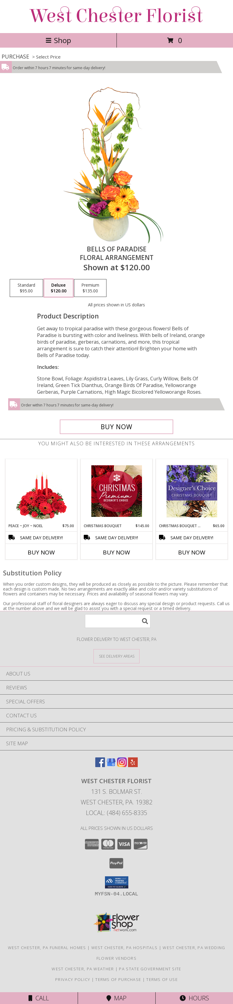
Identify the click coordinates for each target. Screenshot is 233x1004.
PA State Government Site (150, 969)
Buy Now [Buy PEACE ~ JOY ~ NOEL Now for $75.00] (41, 552)
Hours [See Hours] (194, 998)
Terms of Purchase (118, 979)
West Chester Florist (116, 16)
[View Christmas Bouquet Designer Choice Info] (192, 491)
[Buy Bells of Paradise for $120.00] (116, 426)
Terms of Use (162, 979)
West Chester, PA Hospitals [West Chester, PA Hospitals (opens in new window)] (124, 947)
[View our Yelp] (133, 765)
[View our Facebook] (100, 765)
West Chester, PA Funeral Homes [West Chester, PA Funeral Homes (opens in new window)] (47, 947)
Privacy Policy (72, 979)
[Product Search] (117, 621)
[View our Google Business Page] (111, 765)
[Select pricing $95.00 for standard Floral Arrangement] (26, 288)
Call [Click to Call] (39, 998)
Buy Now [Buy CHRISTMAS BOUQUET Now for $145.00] (116, 552)
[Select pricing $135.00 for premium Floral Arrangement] (90, 288)
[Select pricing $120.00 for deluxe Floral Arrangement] (58, 288)
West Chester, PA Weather (83, 969)
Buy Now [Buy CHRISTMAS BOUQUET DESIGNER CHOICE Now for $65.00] (191, 552)
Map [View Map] (116, 998)
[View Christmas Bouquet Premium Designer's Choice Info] (116, 491)
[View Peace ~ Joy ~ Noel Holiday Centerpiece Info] (41, 491)
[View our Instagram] (122, 765)
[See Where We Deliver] (116, 656)
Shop (58, 40)
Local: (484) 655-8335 (116, 813)
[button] (116, 882)
